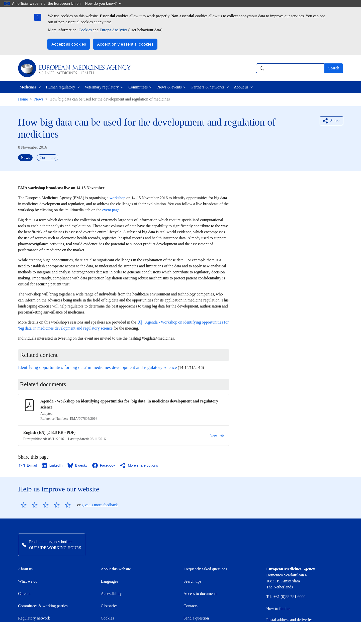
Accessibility (111, 593)
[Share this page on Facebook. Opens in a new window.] (104, 465)
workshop (117, 198)
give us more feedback (99, 505)
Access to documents (200, 593)
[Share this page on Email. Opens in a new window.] (28, 465)
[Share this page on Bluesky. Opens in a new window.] (77, 465)
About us (25, 569)
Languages (109, 581)
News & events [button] (169, 87)
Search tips (192, 581)
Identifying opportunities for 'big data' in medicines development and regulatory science (97, 367)
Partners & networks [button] (207, 87)
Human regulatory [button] (60, 87)
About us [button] (241, 87)
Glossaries (109, 606)
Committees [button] (138, 87)
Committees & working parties (43, 606)
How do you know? (103, 3)
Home (23, 99)
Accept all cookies (68, 44)
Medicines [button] (28, 87)
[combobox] (290, 68)
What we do (27, 581)
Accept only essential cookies (125, 44)
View (217, 436)
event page (111, 210)
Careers (24, 593)
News (38, 99)
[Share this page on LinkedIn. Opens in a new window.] (52, 465)
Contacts (191, 606)
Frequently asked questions (205, 569)
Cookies (85, 30)
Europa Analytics (113, 30)
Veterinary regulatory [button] (102, 87)
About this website (116, 569)
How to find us (278, 608)
